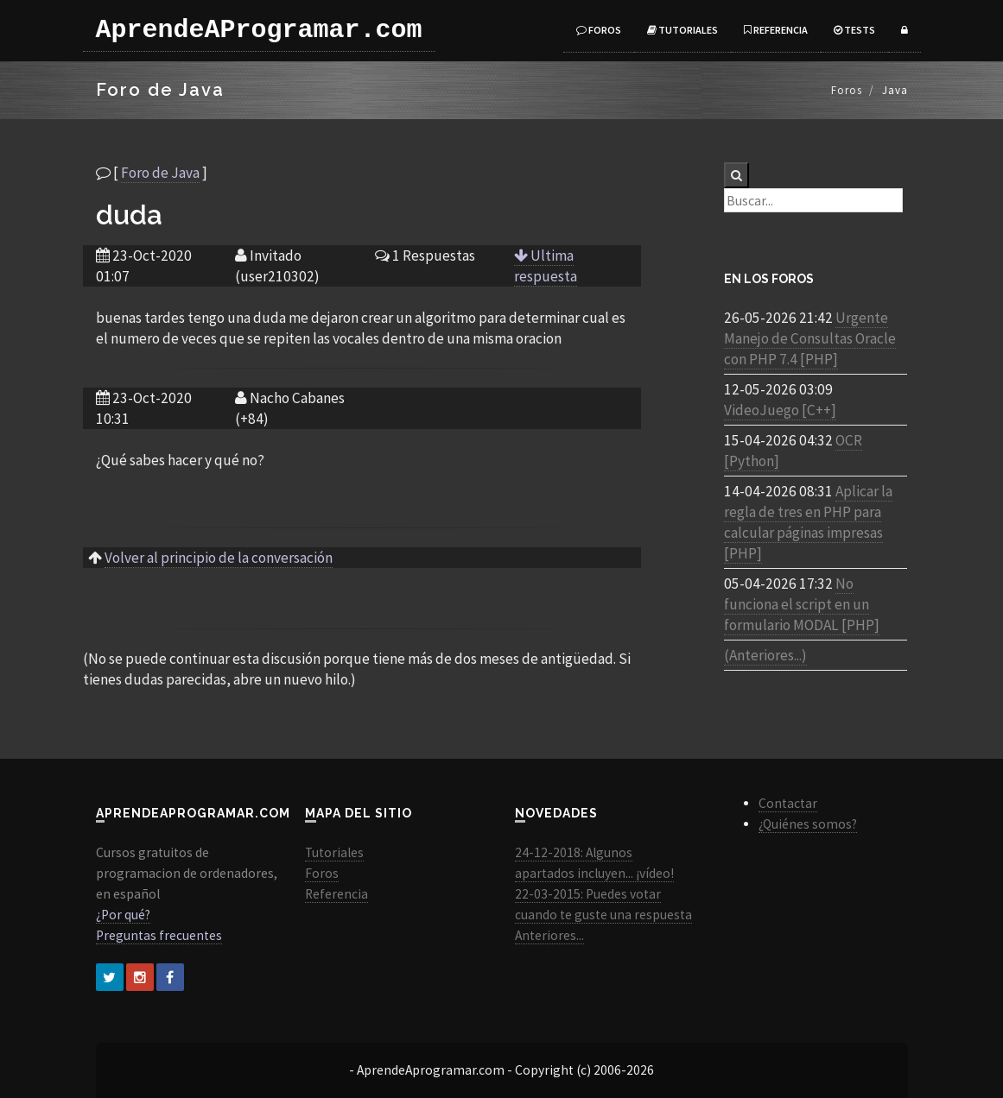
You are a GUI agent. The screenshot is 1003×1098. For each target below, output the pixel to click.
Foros (598, 29)
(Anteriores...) (765, 655)
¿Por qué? (123, 914)
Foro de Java (160, 172)
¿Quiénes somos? (808, 824)
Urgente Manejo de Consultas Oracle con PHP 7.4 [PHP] (810, 338)
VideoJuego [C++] (780, 410)
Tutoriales (682, 29)
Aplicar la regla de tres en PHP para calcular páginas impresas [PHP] (808, 522)
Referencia (776, 29)
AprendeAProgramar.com (259, 30)
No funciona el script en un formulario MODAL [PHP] (801, 604)
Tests (854, 29)
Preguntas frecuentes (159, 935)
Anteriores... (549, 935)
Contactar (788, 803)
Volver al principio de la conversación (219, 557)
